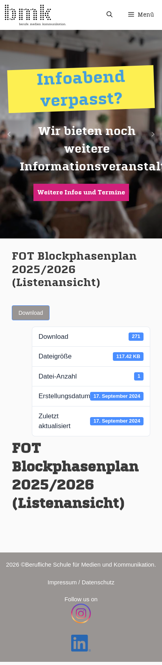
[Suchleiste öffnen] (109, 15)
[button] (9, 134)
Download (30, 313)
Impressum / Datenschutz (81, 582)
